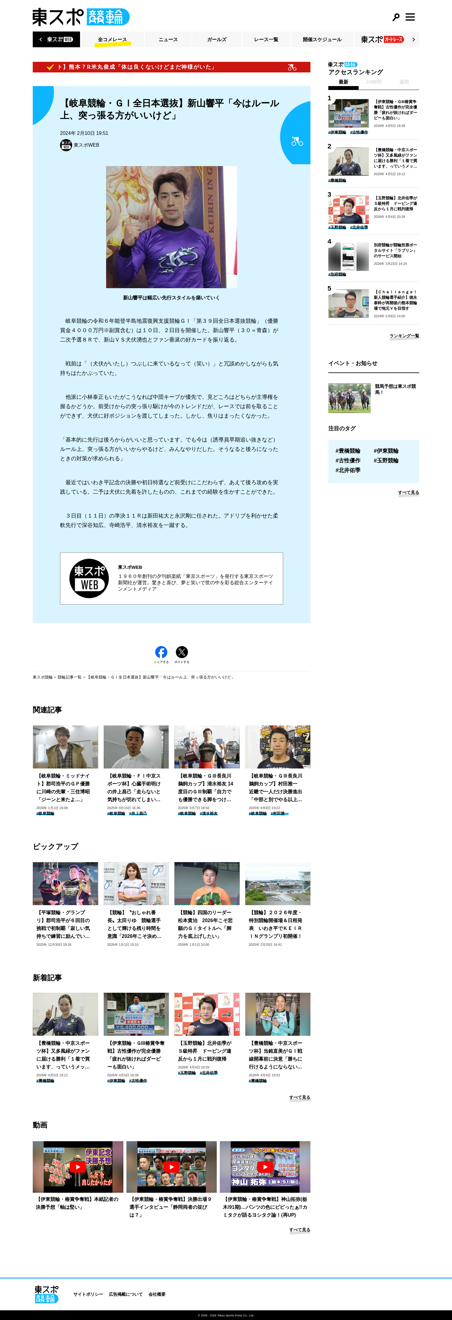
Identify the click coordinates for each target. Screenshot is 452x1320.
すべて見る (299, 1097)
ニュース (168, 39)
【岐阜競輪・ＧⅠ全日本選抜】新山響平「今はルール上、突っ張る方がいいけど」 (160, 677)
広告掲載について (126, 1294)
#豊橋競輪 (45, 1080)
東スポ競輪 (43, 677)
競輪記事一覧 (70, 677)
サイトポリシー (88, 1294)
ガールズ (216, 39)
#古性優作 (138, 1080)
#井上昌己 (138, 813)
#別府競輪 (337, 274)
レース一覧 (266, 39)
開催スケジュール (322, 39)
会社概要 (157, 1294)
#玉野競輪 (187, 1073)
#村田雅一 (280, 813)
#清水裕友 (209, 813)
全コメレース (112, 39)
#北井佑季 (209, 1073)
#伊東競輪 (116, 1080)
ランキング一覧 (404, 335)
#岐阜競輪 (45, 813)
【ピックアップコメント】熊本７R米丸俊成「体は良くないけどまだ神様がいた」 (114, 67)
